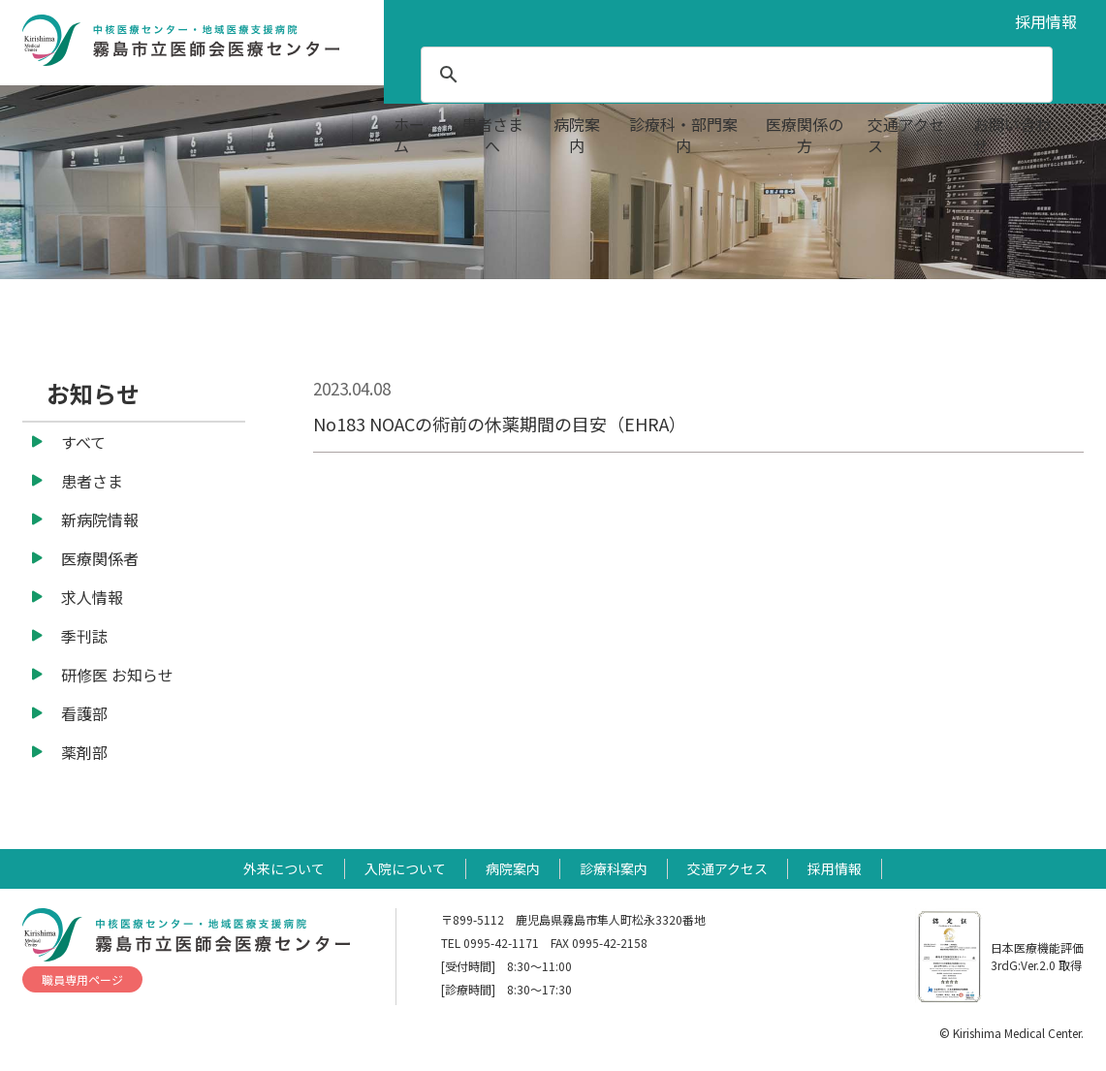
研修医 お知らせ (117, 674)
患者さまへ (492, 134)
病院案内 (576, 134)
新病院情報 (100, 519)
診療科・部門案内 (683, 134)
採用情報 (1046, 21)
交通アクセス (906, 134)
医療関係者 (100, 558)
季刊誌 (84, 635)
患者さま (92, 480)
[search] (734, 74)
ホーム (409, 134)
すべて (83, 442)
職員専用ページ (82, 979)
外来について (284, 868)
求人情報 (92, 597)
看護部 (84, 713)
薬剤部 (84, 752)
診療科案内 (614, 868)
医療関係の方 (804, 134)
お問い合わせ (1012, 134)
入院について (405, 868)
